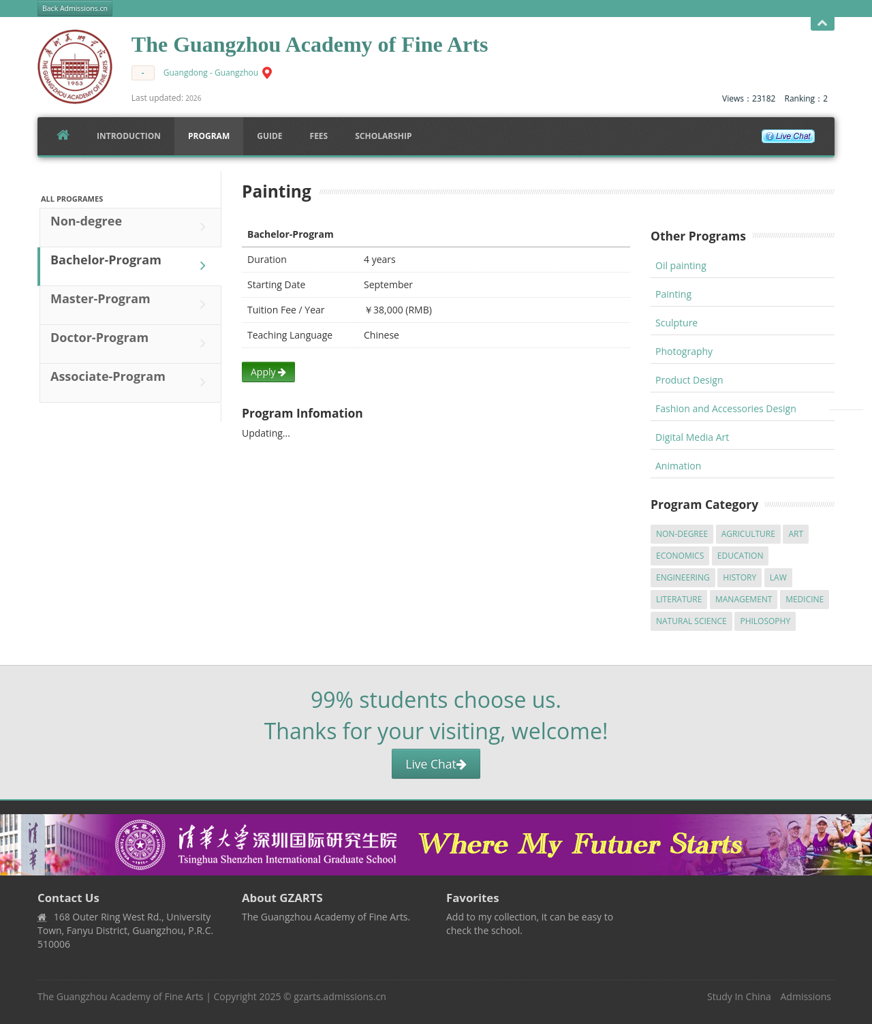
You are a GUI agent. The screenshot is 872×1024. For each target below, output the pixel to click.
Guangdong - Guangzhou (211, 72)
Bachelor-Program (131, 265)
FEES (319, 136)
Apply (268, 371)
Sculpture (676, 322)
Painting (673, 294)
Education (740, 555)
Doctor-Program (131, 343)
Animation (678, 465)
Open (823, 23)
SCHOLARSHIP (383, 136)
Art (795, 534)
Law (778, 577)
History (739, 577)
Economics (680, 555)
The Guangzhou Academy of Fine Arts (120, 996)
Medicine (804, 599)
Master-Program (131, 304)
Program (209, 136)
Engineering (683, 577)
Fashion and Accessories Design (725, 408)
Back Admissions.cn (75, 8)
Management (744, 599)
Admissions (806, 996)
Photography (684, 351)
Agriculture (748, 534)
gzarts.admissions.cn (340, 996)
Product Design (689, 379)
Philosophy (765, 621)
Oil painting (680, 265)
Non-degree (131, 227)
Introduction (129, 136)
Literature (679, 599)
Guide (269, 136)
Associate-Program (131, 382)
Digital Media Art (692, 437)
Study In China (739, 996)
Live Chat (435, 764)
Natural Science (691, 621)
